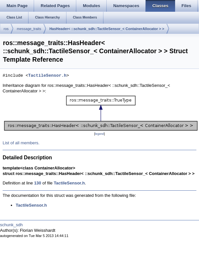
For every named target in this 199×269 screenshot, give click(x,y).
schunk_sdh (11, 224)
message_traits (29, 29)
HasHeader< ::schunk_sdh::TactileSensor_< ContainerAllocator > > (106, 29)
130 (37, 183)
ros (6, 29)
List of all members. (21, 142)
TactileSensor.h (47, 76)
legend (99, 133)
